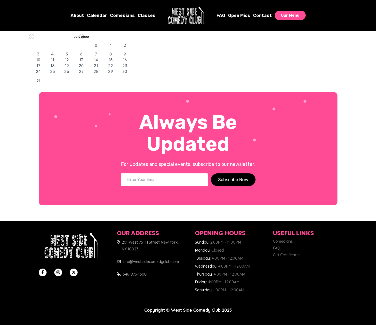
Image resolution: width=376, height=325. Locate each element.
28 (96, 71)
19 (67, 65)
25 (52, 71)
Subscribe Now (233, 179)
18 (52, 65)
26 (66, 71)
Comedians (122, 15)
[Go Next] (103, 36)
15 (110, 60)
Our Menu (290, 15)
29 (110, 71)
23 (124, 65)
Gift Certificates (287, 254)
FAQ (220, 15)
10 (38, 60)
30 (124, 71)
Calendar (97, 15)
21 (96, 65)
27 (81, 71)
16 (125, 60)
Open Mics (239, 15)
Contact (262, 15)
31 (38, 80)
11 (52, 60)
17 (38, 65)
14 (96, 60)
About (77, 15)
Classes (146, 15)
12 (67, 60)
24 (38, 71)
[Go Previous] (53, 36)
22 (110, 65)
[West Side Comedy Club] (186, 15)
